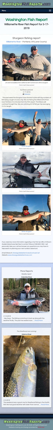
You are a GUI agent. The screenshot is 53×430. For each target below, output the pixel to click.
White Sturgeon (27, 146)
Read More (39, 320)
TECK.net (41, 427)
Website (27, 94)
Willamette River (13, 42)
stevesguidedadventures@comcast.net (26, 253)
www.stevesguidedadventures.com (20, 255)
